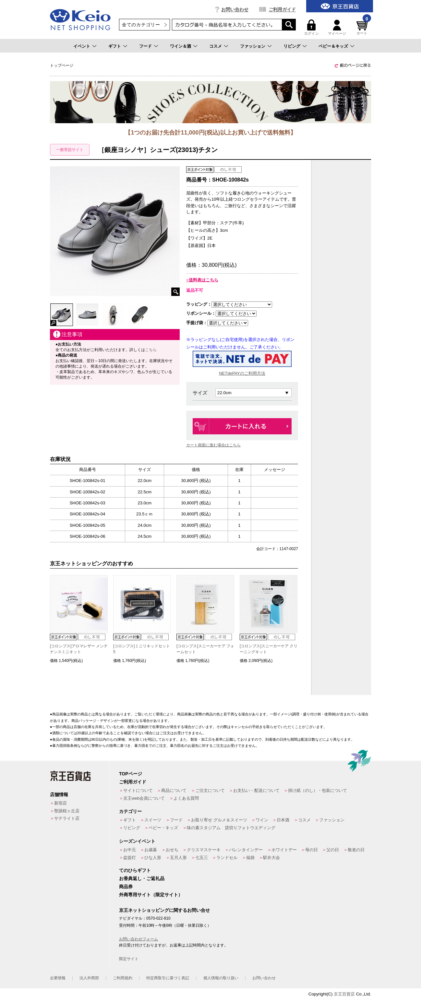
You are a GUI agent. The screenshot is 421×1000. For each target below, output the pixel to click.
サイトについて (138, 790)
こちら (151, 349)
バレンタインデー (246, 849)
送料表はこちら (203, 279)
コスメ (215, 46)
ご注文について (210, 790)
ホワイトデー (284, 849)
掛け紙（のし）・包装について (317, 790)
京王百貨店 (344, 994)
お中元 (129, 849)
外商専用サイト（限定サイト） (151, 894)
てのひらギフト (135, 870)
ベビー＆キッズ (333, 46)
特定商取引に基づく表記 (167, 978)
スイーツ (152, 820)
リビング (291, 46)
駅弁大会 (271, 857)
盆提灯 (129, 857)
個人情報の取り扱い (220, 978)
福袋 (250, 857)
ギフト (114, 46)
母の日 (311, 849)
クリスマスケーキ (204, 849)
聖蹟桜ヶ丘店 (66, 810)
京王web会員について (144, 798)
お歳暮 (150, 849)
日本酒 (283, 820)
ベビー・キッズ (163, 827)
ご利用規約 (122, 978)
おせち (172, 849)
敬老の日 (356, 849)
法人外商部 (89, 978)
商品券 (126, 886)
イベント (81, 46)
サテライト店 (66, 818)
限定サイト (128, 959)
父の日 (332, 849)
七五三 (201, 857)
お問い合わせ (234, 9)
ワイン (262, 820)
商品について (173, 790)
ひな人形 (152, 857)
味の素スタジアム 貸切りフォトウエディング (231, 827)
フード (145, 46)
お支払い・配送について (256, 790)
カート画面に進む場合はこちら (213, 445)
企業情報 (58, 978)
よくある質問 (186, 798)
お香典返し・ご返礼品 (141, 878)
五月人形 (178, 857)
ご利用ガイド (282, 9)
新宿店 (60, 803)
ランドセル (226, 857)
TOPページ (130, 773)
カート (362, 27)
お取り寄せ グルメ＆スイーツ (219, 820)
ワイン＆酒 (180, 46)
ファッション (252, 46)
